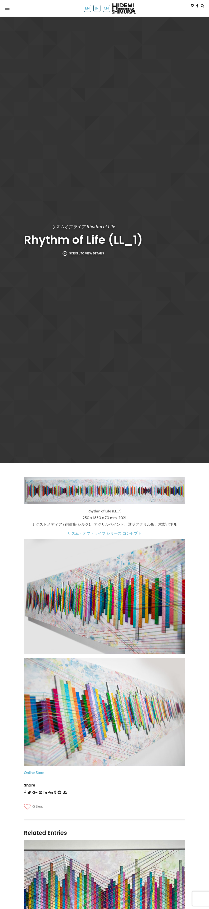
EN (87, 8)
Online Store (34, 772)
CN (106, 8)
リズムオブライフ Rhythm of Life (83, 226)
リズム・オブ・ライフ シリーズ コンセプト (104, 533)
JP (96, 8)
